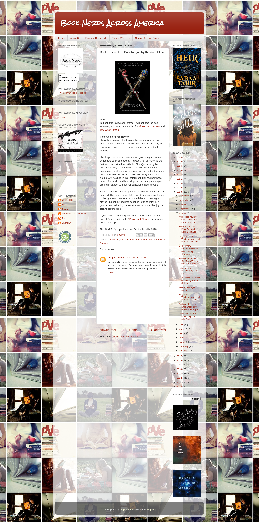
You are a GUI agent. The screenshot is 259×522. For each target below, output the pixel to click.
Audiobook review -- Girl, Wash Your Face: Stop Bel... (189, 219)
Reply (111, 272)
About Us (75, 38)
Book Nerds (68, 201)
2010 (179, 386)
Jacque (112, 257)
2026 (179, 157)
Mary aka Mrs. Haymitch (74, 215)
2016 (179, 360)
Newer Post (108, 329)
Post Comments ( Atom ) (125, 336)
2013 (179, 373)
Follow (61, 118)
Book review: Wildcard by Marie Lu (189, 271)
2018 (179, 192)
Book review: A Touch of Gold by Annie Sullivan (189, 280)
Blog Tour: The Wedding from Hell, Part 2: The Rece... (189, 297)
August (183, 213)
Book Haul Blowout (140, 219)
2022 (179, 174)
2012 (179, 378)
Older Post (158, 329)
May (181, 333)
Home (61, 38)
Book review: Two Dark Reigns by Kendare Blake (188, 229)
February (184, 346)
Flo (63, 206)
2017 (179, 356)
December (184, 195)
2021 (179, 179)
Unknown (66, 224)
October (183, 204)
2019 (179, 187)
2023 (179, 170)
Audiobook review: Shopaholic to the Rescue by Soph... (189, 307)
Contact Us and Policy (147, 38)
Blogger (150, 509)
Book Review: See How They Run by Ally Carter (189, 316)
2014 (179, 369)
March (182, 342)
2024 (179, 166)
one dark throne (144, 239)
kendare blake (127, 239)
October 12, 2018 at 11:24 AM (131, 257)
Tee (63, 219)
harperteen (113, 239)
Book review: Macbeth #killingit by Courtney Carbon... (189, 250)
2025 (179, 161)
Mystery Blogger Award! (187, 288)
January (183, 350)
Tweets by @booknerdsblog (72, 94)
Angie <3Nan (126, 509)
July (181, 324)
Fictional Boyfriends (96, 38)
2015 (179, 365)
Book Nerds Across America (112, 23)
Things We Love (121, 38)
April (182, 337)
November (184, 200)
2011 (179, 382)
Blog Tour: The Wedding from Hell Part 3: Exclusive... (189, 239)
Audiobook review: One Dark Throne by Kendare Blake (189, 261)
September (185, 209)
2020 (179, 183)
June (182, 329)
